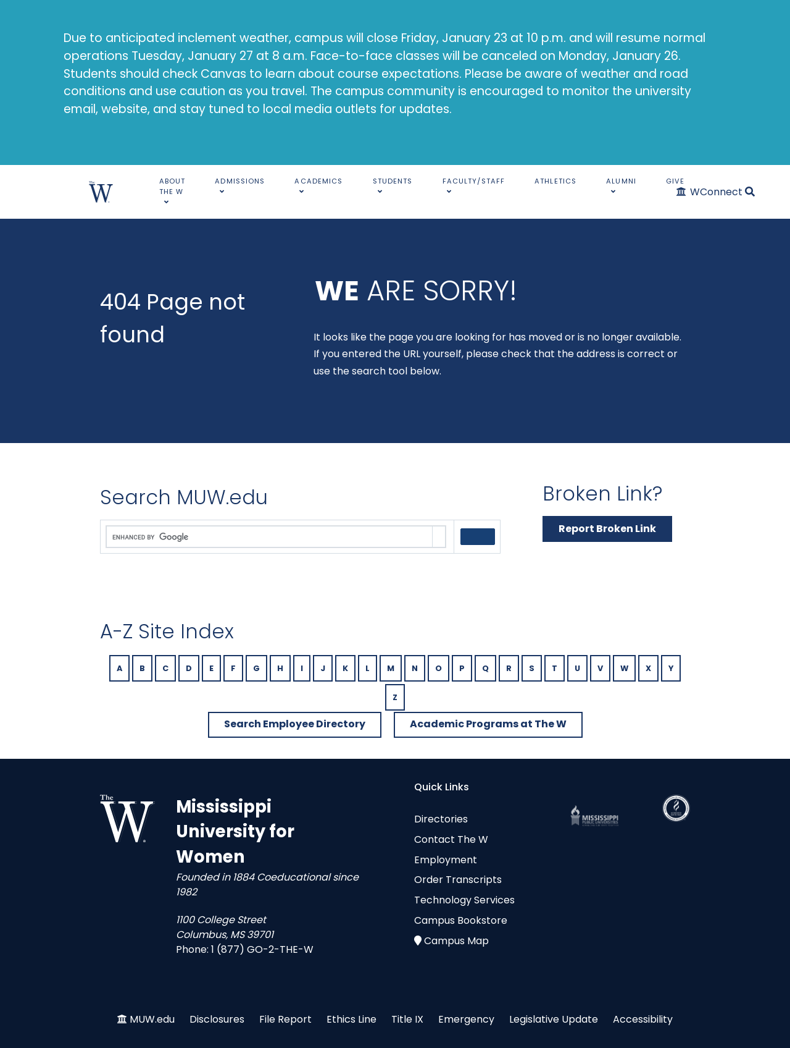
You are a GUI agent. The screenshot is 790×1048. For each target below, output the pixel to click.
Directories (441, 819)
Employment (445, 860)
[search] (269, 537)
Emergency (466, 1019)
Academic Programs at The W (488, 724)
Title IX (407, 1019)
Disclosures (216, 1019)
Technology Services (464, 900)
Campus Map (456, 941)
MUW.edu (152, 1019)
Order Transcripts (458, 880)
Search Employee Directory (294, 724)
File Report (285, 1019)
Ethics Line (351, 1019)
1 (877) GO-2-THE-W (262, 949)
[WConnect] (710, 192)
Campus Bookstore (460, 920)
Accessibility (643, 1019)
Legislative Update (553, 1019)
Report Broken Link (607, 529)
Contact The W (451, 839)
